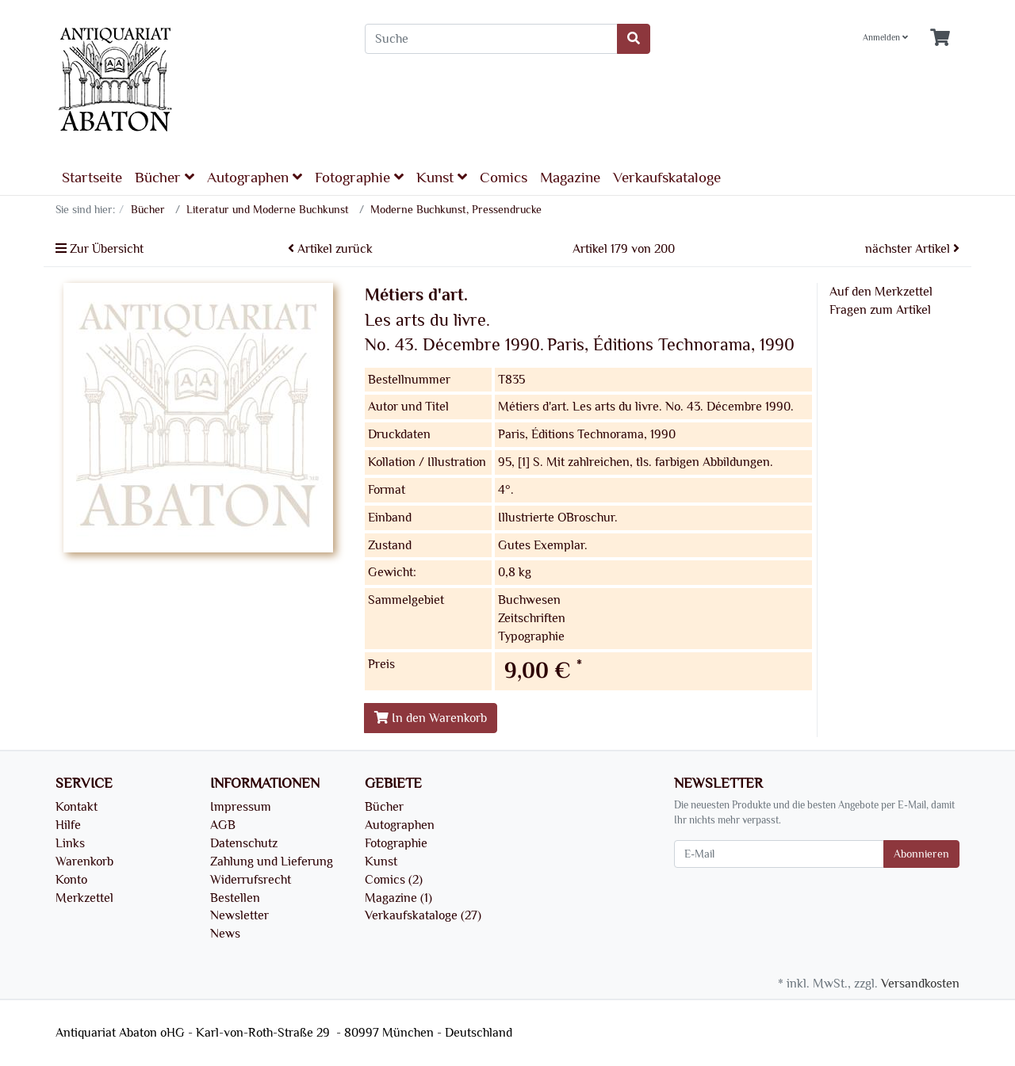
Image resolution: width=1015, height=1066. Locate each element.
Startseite (92, 177)
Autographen (254, 177)
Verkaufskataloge (667, 177)
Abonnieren (921, 854)
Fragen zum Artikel (880, 310)
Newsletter (239, 915)
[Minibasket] (940, 38)
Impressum (240, 807)
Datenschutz (244, 843)
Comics (503, 177)
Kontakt (77, 807)
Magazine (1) (398, 898)
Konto (71, 880)
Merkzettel (84, 898)
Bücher (164, 177)
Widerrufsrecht (250, 880)
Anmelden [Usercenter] (885, 37)
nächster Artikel (912, 249)
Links (70, 843)
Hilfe (68, 825)
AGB (223, 825)
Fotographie (359, 177)
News (225, 934)
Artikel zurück (330, 249)
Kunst (441, 177)
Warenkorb (84, 861)
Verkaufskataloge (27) (423, 915)
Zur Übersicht (100, 249)
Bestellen (235, 898)
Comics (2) (394, 880)
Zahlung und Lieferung (271, 861)
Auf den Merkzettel (881, 292)
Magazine (570, 177)
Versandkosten (920, 983)
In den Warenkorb (430, 718)
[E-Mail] (779, 854)
